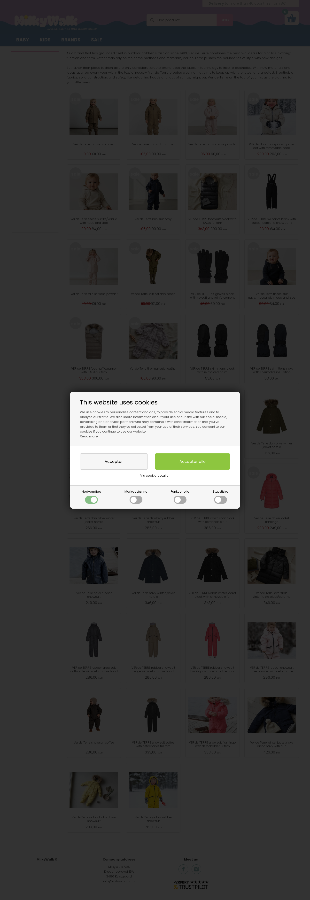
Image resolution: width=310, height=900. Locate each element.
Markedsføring (135, 496)
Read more (89, 436)
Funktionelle (180, 496)
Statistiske (220, 496)
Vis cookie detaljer (155, 475)
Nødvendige (91, 496)
